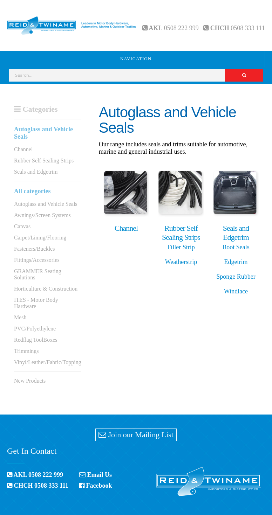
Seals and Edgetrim (35, 172)
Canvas (22, 226)
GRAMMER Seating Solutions (37, 274)
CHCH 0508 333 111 (37, 485)
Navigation (135, 58)
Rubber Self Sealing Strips (44, 160)
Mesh (20, 317)
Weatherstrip (181, 261)
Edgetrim (235, 261)
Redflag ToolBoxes (35, 340)
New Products (30, 381)
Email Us (95, 474)
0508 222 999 (181, 28)
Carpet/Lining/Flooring (40, 238)
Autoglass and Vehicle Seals (45, 204)
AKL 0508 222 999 (35, 474)
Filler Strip (181, 247)
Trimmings (26, 351)
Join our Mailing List (136, 434)
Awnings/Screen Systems (42, 215)
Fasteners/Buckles (34, 249)
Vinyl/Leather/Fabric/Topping (47, 362)
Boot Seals (236, 247)
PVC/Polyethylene (35, 329)
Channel (23, 149)
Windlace (236, 291)
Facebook (95, 485)
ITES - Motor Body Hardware (36, 303)
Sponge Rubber (236, 276)
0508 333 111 (248, 28)
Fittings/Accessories (37, 260)
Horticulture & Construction (45, 289)
